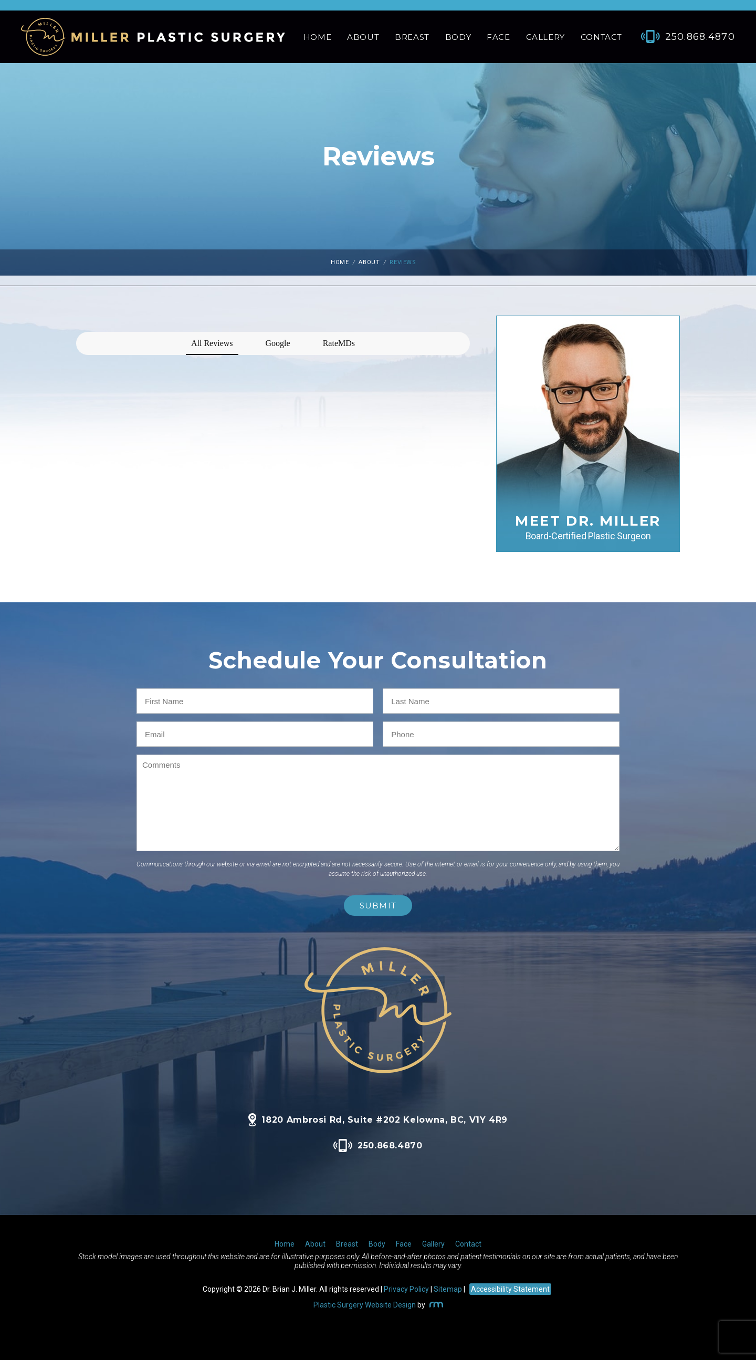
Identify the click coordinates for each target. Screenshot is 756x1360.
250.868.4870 (377, 1145)
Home (317, 37)
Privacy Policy (406, 1289)
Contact (601, 37)
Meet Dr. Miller (588, 526)
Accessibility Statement (510, 1289)
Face (498, 37)
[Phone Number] (682, 37)
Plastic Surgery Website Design (364, 1305)
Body (458, 37)
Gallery (545, 37)
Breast (412, 37)
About (363, 37)
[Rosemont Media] (435, 1305)
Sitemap (448, 1289)
